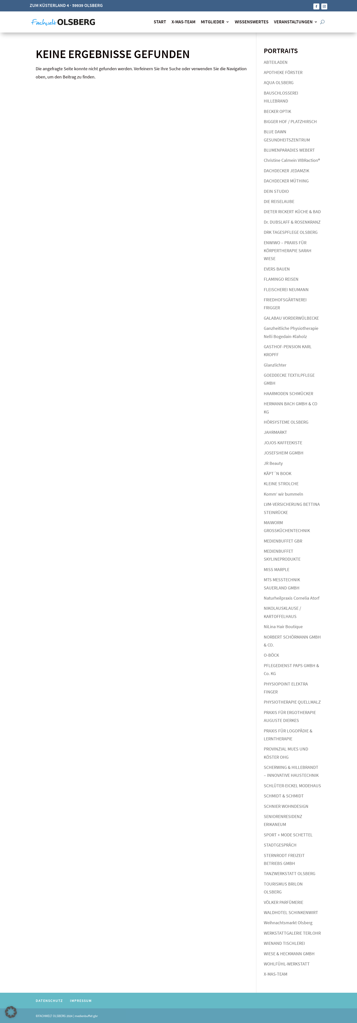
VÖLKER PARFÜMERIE (283, 901)
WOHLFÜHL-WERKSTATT (287, 963)
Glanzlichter (275, 364)
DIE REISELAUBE (279, 200)
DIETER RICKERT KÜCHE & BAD (292, 211)
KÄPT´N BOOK (277, 472)
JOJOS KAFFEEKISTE (283, 441)
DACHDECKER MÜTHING (286, 180)
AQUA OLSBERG (279, 82)
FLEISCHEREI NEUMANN (286, 288)
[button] (11, 1012)
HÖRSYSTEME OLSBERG (286, 421)
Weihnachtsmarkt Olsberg (288, 922)
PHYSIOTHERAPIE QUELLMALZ (292, 701)
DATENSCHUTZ (49, 999)
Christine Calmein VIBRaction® (292, 159)
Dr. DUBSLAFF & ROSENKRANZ (292, 221)
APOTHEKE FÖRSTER (283, 71)
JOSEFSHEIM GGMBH (283, 452)
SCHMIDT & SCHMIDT (284, 795)
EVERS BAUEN (277, 268)
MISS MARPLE (276, 568)
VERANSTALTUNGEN (293, 21)
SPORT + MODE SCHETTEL (288, 834)
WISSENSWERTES (251, 21)
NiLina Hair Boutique (283, 625)
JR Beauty (273, 462)
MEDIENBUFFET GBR (283, 540)
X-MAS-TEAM (183, 21)
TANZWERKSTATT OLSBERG (289, 873)
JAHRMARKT (275, 431)
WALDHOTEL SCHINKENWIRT (291, 911)
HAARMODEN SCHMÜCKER (288, 392)
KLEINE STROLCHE (281, 483)
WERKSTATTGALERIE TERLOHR (292, 932)
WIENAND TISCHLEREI (284, 942)
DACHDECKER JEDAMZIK (286, 169)
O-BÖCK (271, 654)
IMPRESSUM (81, 999)
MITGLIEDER (212, 21)
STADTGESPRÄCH (280, 844)
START (160, 21)
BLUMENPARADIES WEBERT (289, 149)
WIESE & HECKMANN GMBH (289, 952)
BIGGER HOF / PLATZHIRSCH (290, 120)
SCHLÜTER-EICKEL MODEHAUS (292, 784)
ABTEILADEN (276, 61)
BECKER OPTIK (277, 110)
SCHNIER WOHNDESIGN (286, 805)
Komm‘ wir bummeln (283, 493)
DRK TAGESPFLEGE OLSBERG (291, 231)
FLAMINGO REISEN (281, 278)
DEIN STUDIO (276, 190)
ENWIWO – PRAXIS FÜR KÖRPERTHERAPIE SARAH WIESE (287, 250)
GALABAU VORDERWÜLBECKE (291, 317)
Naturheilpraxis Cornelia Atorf (291, 597)
